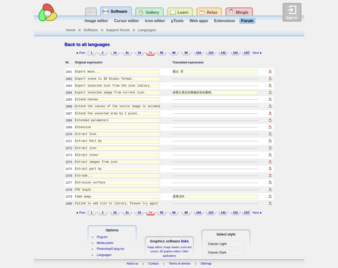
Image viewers (171, 247)
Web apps (199, 21)
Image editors (154, 247)
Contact (153, 263)
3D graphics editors (170, 251)
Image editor (96, 21)
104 (198, 53)
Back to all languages (87, 44)
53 (139, 53)
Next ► (258, 53)
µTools (177, 21)
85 (186, 53)
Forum (247, 21)
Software (91, 30)
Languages (147, 30)
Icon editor (155, 21)
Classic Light (217, 244)
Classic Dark (217, 252)
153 (246, 53)
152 (235, 53)
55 (161, 53)
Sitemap (206, 263)
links (185, 241)
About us (132, 263)
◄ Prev (81, 53)
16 (115, 53)
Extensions (224, 21)
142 (222, 53)
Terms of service (179, 263)
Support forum (118, 30)
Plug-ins (102, 237)
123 (210, 53)
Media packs (105, 243)
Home (71, 30)
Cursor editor (126, 21)
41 (127, 53)
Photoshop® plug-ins (110, 249)
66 (174, 53)
